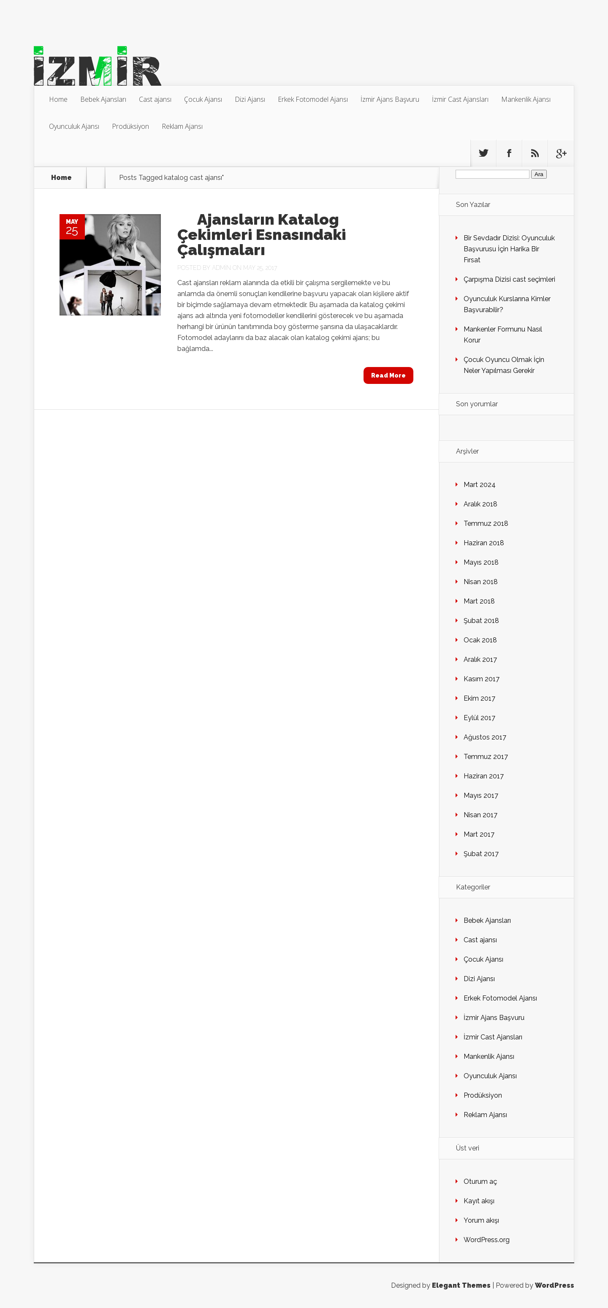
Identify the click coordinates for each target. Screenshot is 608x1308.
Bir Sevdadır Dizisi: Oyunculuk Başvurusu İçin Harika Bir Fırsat (509, 249)
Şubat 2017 (481, 854)
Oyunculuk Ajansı (74, 126)
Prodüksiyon (130, 126)
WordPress (554, 1285)
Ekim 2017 (479, 698)
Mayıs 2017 (481, 795)
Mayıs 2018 (481, 562)
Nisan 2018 (481, 582)
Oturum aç (480, 1181)
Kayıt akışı (479, 1201)
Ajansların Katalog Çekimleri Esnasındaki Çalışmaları (261, 234)
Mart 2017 (479, 834)
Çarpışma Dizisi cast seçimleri (509, 279)
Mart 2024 (480, 485)
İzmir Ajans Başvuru (390, 99)
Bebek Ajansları (103, 99)
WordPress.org (487, 1240)
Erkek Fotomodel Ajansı (313, 99)
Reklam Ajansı (182, 126)
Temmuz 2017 (486, 757)
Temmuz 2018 (486, 523)
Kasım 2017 (481, 679)
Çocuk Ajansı (203, 99)
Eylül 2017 (479, 718)
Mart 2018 (479, 601)
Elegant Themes (461, 1285)
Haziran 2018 (484, 543)
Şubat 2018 (481, 621)
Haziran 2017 (484, 776)
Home (58, 99)
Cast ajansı (155, 99)
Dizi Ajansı (250, 99)
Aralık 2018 (480, 504)
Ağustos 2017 (485, 737)
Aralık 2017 (480, 659)
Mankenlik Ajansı (526, 99)
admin (221, 267)
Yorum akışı (481, 1220)
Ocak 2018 (480, 640)
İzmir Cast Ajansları (460, 99)
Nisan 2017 (480, 815)
